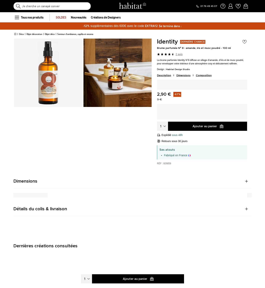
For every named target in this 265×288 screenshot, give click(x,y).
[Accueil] (15, 34)
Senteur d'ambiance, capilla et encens (75, 34)
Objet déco (50, 34)
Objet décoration (34, 34)
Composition (204, 75)
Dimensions (183, 75)
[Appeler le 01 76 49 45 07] (206, 6)
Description (164, 75)
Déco (21, 34)
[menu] (17, 17)
